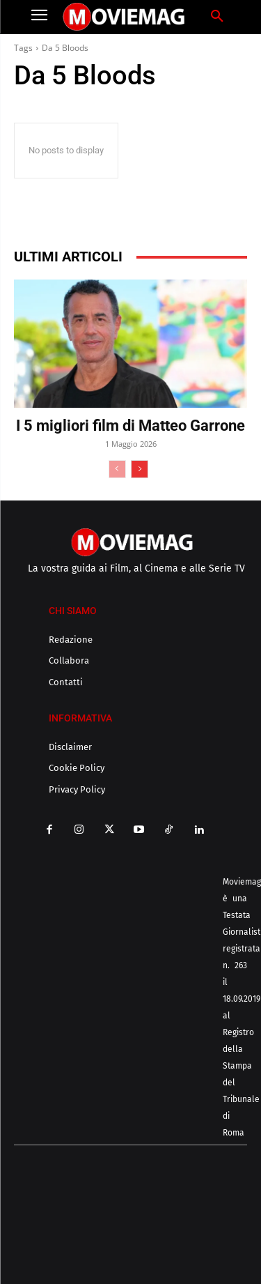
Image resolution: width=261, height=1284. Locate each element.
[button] (217, 16)
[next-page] (139, 469)
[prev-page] (117, 469)
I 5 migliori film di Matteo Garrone (130, 425)
